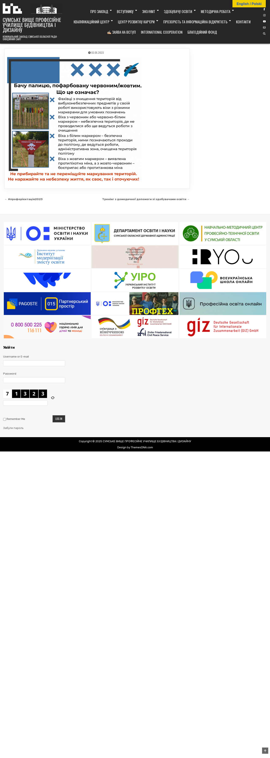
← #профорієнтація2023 (23, 199)
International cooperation (161, 32)
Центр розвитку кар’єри (136, 21)
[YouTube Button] (264, 21)
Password (9, 373)
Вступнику (125, 11)
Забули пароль (13, 428)
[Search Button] (264, 33)
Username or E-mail (16, 356)
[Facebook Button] (264, 9)
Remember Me (16, 419)
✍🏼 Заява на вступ (121, 32)
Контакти (243, 21)
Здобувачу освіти (178, 11)
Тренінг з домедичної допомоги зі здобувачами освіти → (146, 199)
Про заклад (99, 11)
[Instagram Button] (264, 15)
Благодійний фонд (202, 32)
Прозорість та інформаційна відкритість (195, 21)
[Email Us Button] (264, 27)
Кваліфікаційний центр (91, 21)
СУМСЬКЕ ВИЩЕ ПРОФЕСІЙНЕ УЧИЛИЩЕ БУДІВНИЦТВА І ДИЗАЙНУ (32, 24)
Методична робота (215, 11)
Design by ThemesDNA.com (135, 447)
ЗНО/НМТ (148, 11)
